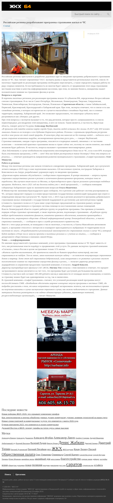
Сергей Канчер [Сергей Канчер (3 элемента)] (71, 454)
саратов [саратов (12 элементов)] (74, 464)
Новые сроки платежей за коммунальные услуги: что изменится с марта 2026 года (40, 421)
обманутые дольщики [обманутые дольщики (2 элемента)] (16, 465)
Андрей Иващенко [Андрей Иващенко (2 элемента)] (97, 438)
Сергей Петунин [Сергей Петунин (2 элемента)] (99, 455)
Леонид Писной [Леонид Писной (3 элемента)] (88, 449)
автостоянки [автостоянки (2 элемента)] (55, 459)
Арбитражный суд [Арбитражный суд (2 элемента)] (8, 443)
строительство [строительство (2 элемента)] (87, 465)
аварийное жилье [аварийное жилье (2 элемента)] (27, 459)
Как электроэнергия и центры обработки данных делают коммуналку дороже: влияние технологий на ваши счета (54, 417)
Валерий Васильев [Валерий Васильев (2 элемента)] (23, 443)
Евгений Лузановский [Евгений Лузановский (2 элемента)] (19, 449)
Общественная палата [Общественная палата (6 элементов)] (18, 454)
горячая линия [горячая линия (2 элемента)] (87, 459)
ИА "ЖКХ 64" (13, 487)
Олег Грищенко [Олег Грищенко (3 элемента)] (43, 454)
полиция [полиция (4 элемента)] (37, 465)
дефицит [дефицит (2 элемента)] (96, 459)
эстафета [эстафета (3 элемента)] (98, 465)
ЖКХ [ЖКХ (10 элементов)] (57, 448)
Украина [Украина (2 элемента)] (5, 459)
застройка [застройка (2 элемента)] (103, 459)
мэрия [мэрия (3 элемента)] (5, 465)
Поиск (8, 474)
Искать (108, 14)
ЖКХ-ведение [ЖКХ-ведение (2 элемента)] (68, 449)
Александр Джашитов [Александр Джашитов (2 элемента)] (24, 438)
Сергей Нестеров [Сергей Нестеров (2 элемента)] (85, 455)
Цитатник (21, 474)
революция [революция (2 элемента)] (54, 465)
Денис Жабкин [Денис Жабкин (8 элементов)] (71, 442)
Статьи (6, 26)
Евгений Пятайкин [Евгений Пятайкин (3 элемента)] (37, 449)
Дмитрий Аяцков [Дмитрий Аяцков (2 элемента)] (91, 443)
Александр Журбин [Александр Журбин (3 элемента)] (43, 437)
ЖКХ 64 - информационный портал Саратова (22, 6)
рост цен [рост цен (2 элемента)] (62, 465)
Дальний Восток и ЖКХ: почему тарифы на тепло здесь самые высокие (35, 428)
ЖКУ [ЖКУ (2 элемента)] (49, 449)
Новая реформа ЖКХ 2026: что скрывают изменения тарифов (30, 414)
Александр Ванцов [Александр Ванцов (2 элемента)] (9, 438)
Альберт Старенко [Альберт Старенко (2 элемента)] (82, 438)
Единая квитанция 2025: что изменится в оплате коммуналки (30, 424)
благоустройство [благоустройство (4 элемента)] (71, 458)
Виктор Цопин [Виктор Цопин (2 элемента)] (52, 443)
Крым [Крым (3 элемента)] (77, 449)
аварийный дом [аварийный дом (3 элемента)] (42, 459)
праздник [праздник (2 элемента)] (46, 465)
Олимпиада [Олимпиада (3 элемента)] (57, 454)
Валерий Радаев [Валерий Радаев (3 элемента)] (38, 443)
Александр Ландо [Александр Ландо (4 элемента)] (64, 437)
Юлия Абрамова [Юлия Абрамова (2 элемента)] (14, 459)
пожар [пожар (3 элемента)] (28, 465)
